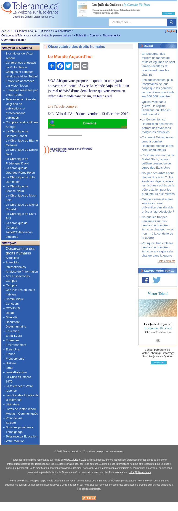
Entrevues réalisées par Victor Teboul (22, 92)
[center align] (171, 22)
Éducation (12, 331)
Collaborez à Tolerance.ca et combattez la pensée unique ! (37, 35)
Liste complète (166, 261)
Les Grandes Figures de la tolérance (22, 397)
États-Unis (13, 349)
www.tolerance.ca (75, 468)
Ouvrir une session (13, 39)
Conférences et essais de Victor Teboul (21, 65)
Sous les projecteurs (19, 427)
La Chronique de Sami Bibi (21, 216)
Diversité (12, 317)
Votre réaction (15, 441)
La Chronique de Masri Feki (21, 198)
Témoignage (14, 432)
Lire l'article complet (62, 106)
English (171, 31)
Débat (10, 312)
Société (11, 422)
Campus (11, 280)
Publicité (81, 35)
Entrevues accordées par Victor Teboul (20, 83)
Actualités (12, 258)
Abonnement (110, 35)
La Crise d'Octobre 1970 (18, 379)
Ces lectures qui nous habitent (20, 292)
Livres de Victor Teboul (21, 409)
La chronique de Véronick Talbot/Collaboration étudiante (19, 229)
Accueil (5, 31)
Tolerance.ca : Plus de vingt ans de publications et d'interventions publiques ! (21, 108)
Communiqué (15, 299)
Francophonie (15, 358)
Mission (45, 31)
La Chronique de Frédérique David (17, 161)
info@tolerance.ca (140, 481)
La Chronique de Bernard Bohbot (17, 134)
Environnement (16, 345)
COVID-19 (13, 308)
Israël (9, 367)
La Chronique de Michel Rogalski (22, 207)
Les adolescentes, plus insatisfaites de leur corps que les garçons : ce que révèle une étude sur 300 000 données (158, 88)
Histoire (11, 363)
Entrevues (12, 340)
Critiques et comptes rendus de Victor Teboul (22, 74)
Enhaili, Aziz (14, 335)
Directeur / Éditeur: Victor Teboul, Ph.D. (34, 16)
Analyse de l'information (22, 271)
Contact (94, 35)
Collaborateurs (62, 31)
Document (13, 322)
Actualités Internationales (16, 265)
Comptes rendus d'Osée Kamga (22, 124)
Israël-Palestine (16, 372)
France (10, 354)
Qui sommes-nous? (25, 31)
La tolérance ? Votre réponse (19, 388)
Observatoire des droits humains (20, 250)
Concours (12, 303)
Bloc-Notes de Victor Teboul (19, 56)
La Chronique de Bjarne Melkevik (22, 143)
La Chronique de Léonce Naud (17, 189)
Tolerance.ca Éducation (21, 436)
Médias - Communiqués (22, 413)
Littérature (12, 404)
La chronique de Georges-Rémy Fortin (20, 170)
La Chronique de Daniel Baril (22, 152)
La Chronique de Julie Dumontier (20, 179)
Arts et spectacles (18, 276)
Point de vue (14, 418)
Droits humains (16, 326)
